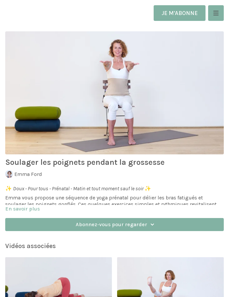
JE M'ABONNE (179, 13)
